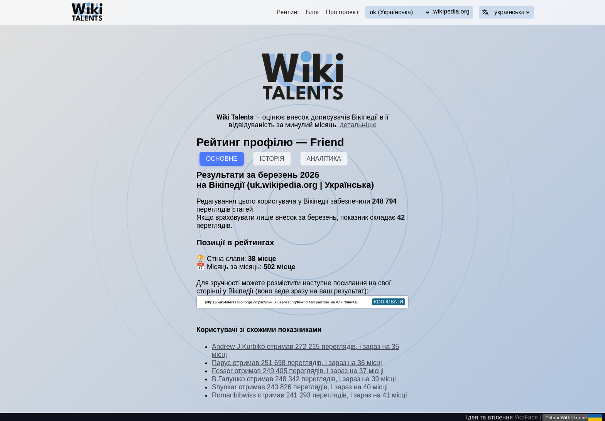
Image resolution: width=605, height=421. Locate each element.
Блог (312, 12)
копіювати (388, 302)
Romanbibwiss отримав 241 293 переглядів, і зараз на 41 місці (309, 395)
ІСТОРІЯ (272, 158)
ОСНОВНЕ (221, 158)
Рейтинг (288, 12)
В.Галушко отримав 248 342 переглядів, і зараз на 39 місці (304, 379)
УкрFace (526, 417)
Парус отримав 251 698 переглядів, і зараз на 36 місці (297, 363)
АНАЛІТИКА (324, 158)
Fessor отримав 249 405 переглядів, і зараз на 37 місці (298, 371)
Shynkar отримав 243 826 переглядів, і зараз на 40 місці (300, 387)
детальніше (358, 125)
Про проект (342, 12)
